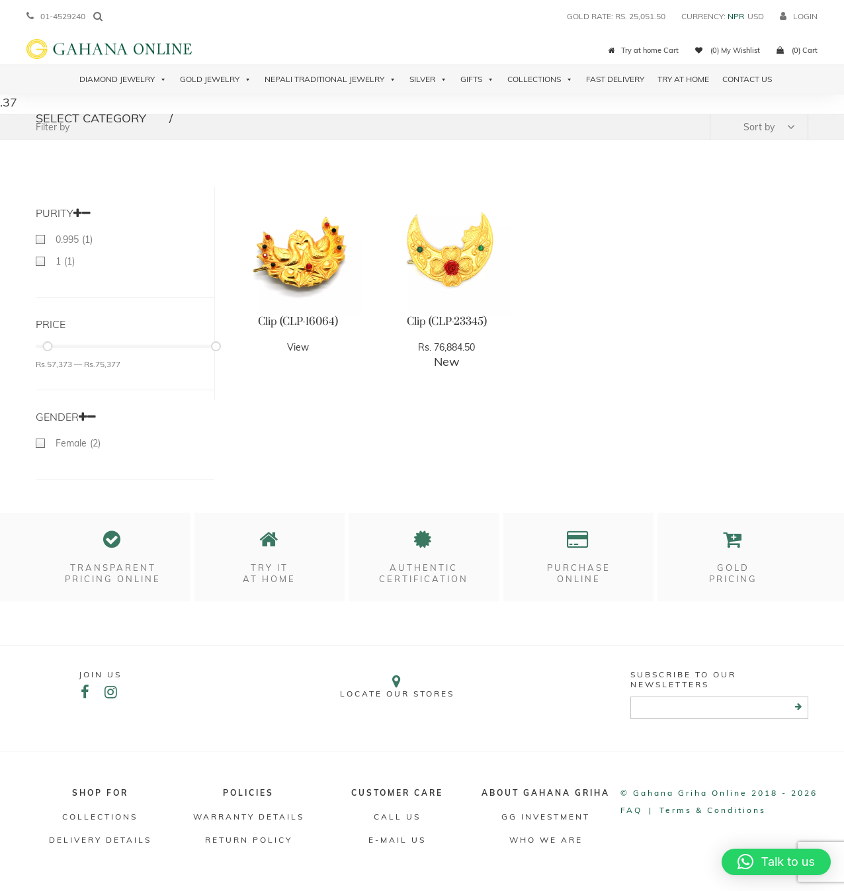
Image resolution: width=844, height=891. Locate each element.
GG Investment (545, 817)
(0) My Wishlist (727, 50)
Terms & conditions (712, 810)
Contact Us (747, 79)
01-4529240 (55, 16)
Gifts (477, 79)
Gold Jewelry (215, 79)
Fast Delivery (615, 79)
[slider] (47, 346)
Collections (540, 79)
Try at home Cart (644, 50)
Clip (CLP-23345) (447, 321)
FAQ (631, 810)
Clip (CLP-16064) (298, 321)
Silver (428, 79)
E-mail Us (397, 840)
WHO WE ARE (546, 840)
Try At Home (683, 79)
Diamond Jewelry (123, 79)
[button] (776, 862)
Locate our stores (398, 686)
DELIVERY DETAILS (100, 840)
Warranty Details (248, 817)
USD (755, 16)
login (799, 16)
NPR (736, 16)
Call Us (397, 817)
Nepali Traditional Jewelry (330, 79)
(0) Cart (797, 50)
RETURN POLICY (248, 840)
